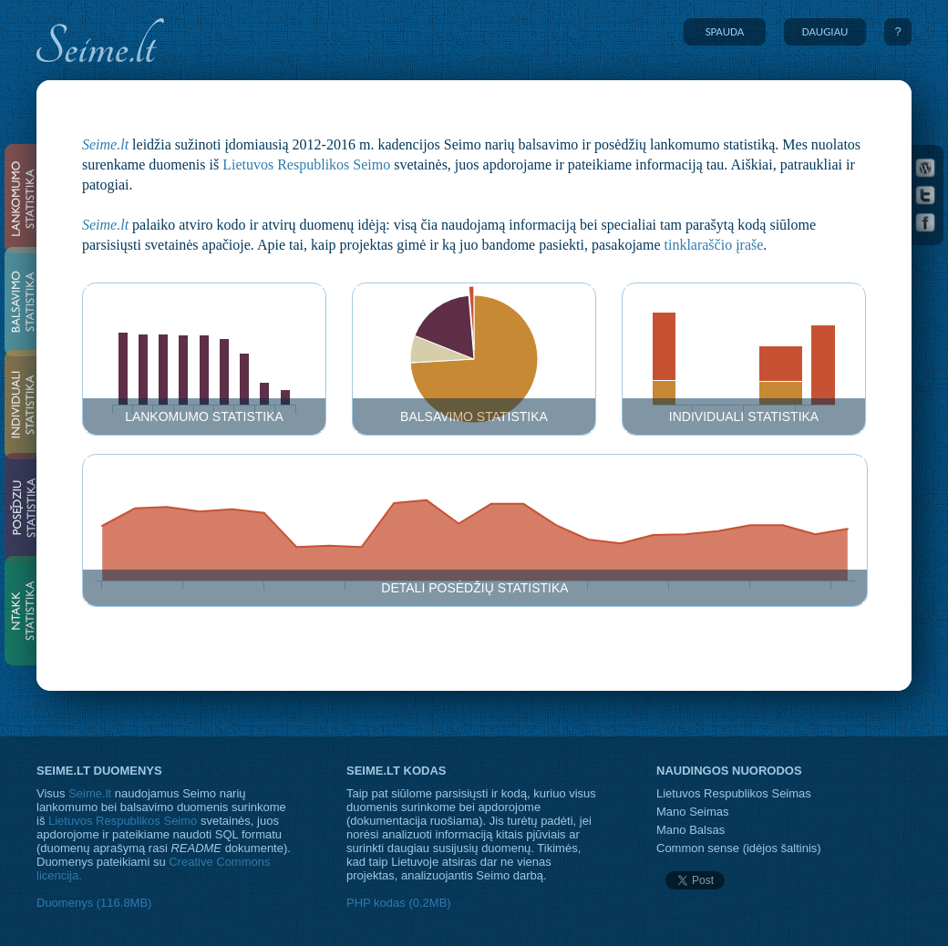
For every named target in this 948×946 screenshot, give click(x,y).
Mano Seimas (692, 811)
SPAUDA (725, 31)
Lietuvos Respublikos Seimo (306, 164)
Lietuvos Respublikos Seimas (733, 793)
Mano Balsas (690, 830)
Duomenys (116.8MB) (93, 903)
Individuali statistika (744, 416)
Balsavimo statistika (474, 416)
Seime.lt (105, 144)
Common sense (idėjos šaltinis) (738, 848)
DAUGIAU (825, 31)
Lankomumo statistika (204, 416)
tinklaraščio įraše (714, 244)
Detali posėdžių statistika (474, 588)
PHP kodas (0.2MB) (398, 903)
